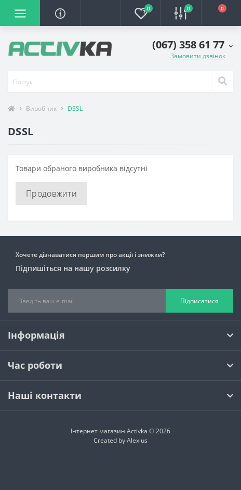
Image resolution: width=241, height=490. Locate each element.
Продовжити (51, 193)
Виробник (41, 108)
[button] (100, 13)
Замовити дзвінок (197, 55)
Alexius (137, 440)
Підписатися (199, 300)
